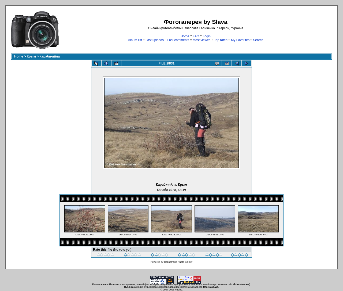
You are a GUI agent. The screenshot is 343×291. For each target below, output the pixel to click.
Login (207, 36)
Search (258, 40)
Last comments (178, 40)
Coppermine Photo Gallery (178, 262)
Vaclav (178, 289)
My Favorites (240, 40)
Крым (31, 56)
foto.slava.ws (241, 284)
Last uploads (155, 40)
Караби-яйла (50, 56)
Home (185, 36)
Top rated (221, 40)
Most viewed (202, 40)
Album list (135, 40)
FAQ (196, 36)
